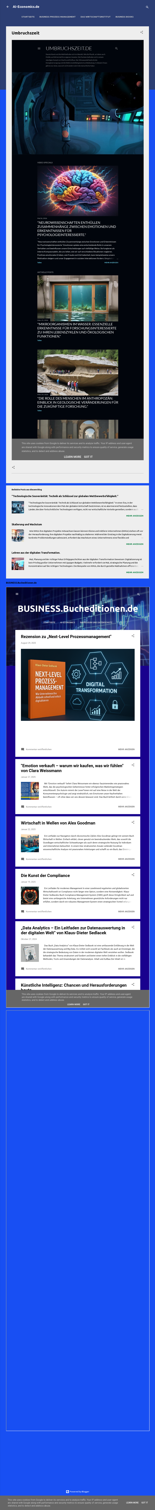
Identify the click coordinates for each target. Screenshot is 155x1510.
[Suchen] (147, 7)
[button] (141, 33)
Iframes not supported (78, 250)
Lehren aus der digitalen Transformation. (36, 552)
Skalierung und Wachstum (27, 524)
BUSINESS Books (125, 17)
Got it (144, 1502)
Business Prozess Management (57, 17)
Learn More (132, 1502)
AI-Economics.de (26, 7)
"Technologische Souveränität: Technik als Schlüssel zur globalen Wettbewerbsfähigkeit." (65, 496)
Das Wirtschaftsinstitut (96, 17)
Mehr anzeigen (134, 516)
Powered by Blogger (77, 1491)
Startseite (28, 17)
